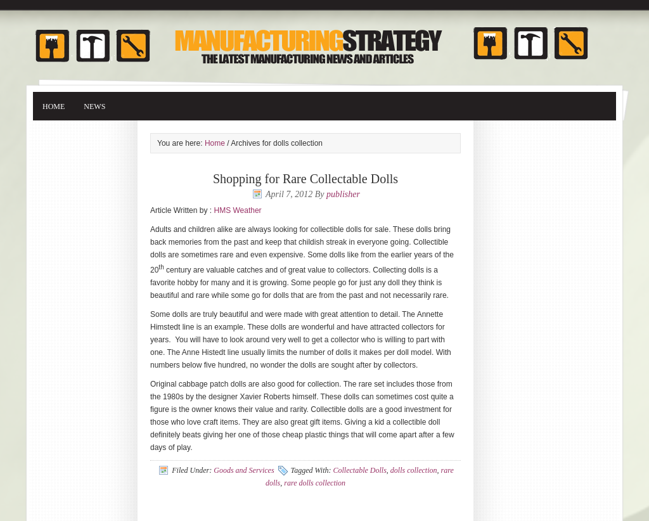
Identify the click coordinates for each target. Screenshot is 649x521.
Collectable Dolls (360, 470)
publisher (343, 194)
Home (53, 106)
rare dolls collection (314, 483)
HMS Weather (237, 210)
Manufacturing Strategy (324, 39)
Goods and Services (244, 470)
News (94, 106)
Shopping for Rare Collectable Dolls (305, 179)
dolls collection (413, 470)
